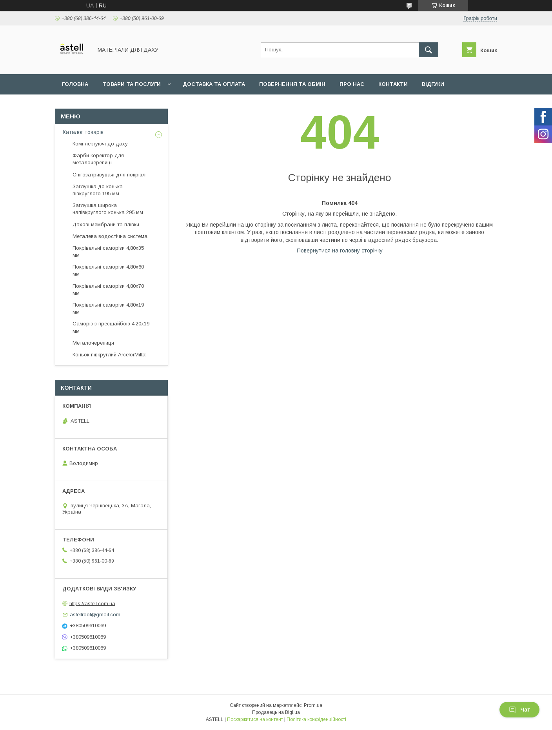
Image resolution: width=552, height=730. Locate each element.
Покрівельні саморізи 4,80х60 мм (108, 270)
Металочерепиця (93, 343)
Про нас (352, 84)
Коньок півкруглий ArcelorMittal (110, 355)
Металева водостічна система (110, 236)
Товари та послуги (131, 84)
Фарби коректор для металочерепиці (98, 159)
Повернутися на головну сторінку (340, 250)
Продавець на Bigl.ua (276, 712)
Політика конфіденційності (316, 719)
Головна (75, 84)
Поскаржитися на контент (255, 719)
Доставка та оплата (214, 84)
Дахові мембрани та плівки (106, 224)
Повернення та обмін (292, 84)
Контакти (393, 84)
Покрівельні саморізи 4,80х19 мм (108, 308)
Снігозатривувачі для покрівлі (110, 175)
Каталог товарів (83, 132)
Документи (79, 104)
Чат (519, 709)
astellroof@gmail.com (95, 614)
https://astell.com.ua (92, 603)
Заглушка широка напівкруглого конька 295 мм (108, 208)
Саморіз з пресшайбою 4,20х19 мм (111, 327)
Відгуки (433, 84)
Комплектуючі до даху (100, 144)
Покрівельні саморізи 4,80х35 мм (108, 251)
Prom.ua (313, 705)
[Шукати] (428, 49)
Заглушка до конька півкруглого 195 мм (98, 189)
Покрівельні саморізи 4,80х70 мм (108, 289)
